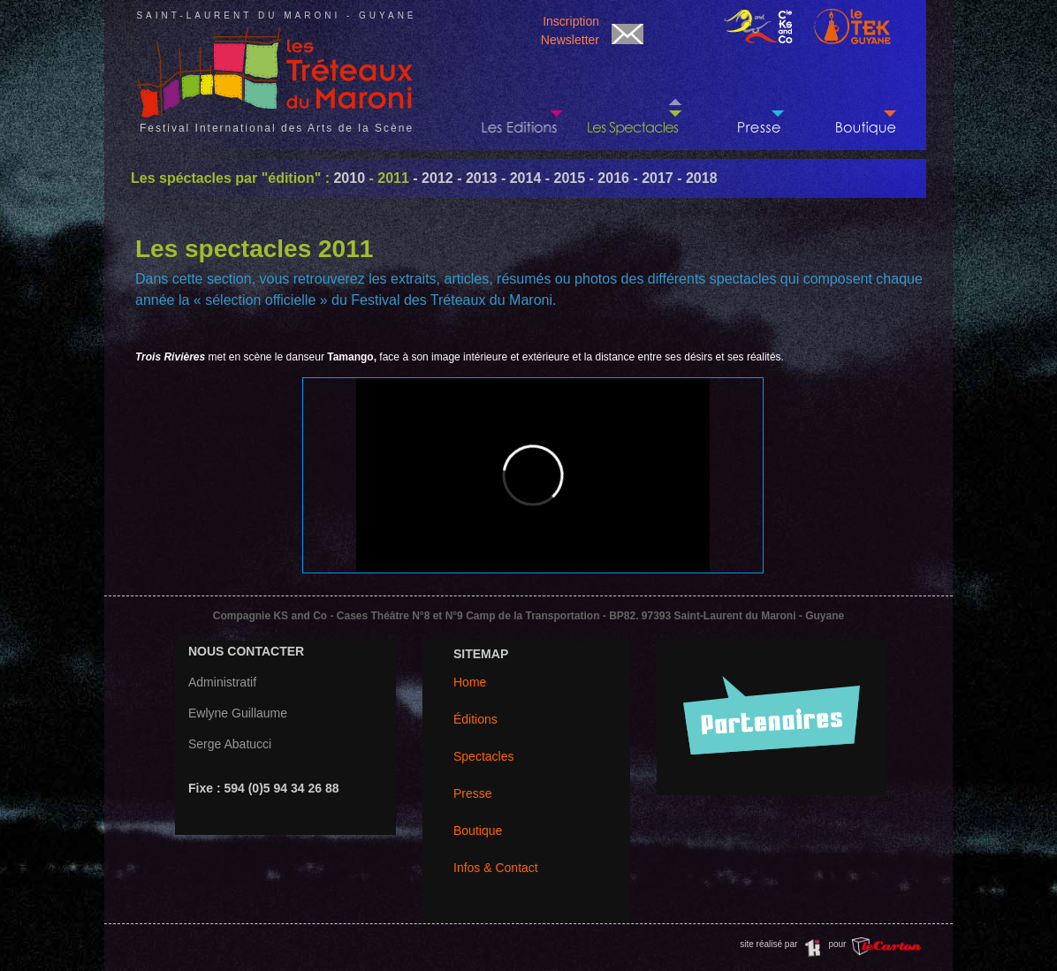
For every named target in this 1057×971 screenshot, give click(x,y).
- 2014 (520, 178)
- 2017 (651, 178)
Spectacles (483, 756)
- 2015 (563, 178)
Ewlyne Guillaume (237, 713)
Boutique (477, 830)
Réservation (864, 98)
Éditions (475, 719)
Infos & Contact (495, 868)
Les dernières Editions (520, 98)
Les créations (635, 98)
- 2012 (431, 178)
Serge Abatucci (229, 744)
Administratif (222, 682)
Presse (472, 793)
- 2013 (475, 178)
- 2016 (607, 178)
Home (469, 682)
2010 (349, 178)
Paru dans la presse (749, 98)
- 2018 (695, 178)
